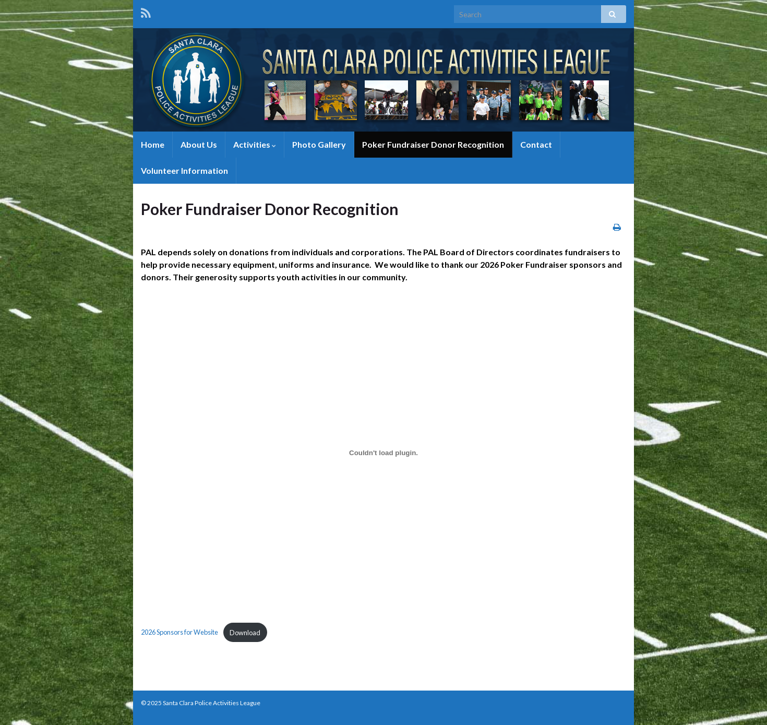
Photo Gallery (319, 144)
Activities (254, 144)
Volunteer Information (184, 170)
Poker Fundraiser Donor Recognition (433, 144)
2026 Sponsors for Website (179, 632)
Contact (536, 144)
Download (245, 632)
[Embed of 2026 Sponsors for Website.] (383, 452)
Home (152, 144)
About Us (199, 144)
